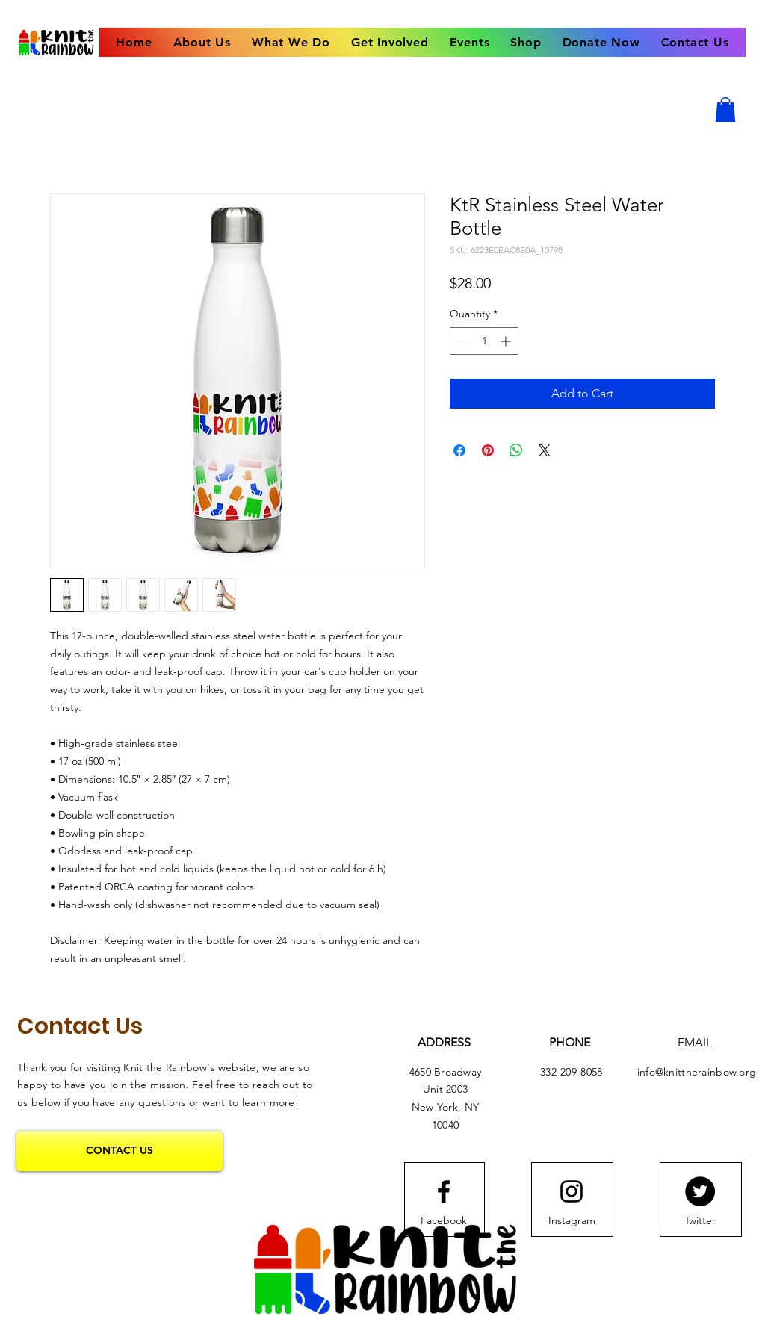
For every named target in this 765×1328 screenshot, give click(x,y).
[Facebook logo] (444, 1191)
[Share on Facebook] (459, 450)
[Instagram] (571, 1221)
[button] (725, 109)
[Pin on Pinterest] (488, 450)
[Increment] (507, 341)
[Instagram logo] (571, 1191)
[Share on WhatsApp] (516, 450)
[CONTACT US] (119, 1151)
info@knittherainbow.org (696, 1072)
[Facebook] (443, 1221)
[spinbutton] (484, 341)
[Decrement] (461, 341)
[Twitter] (700, 1191)
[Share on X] (545, 450)
